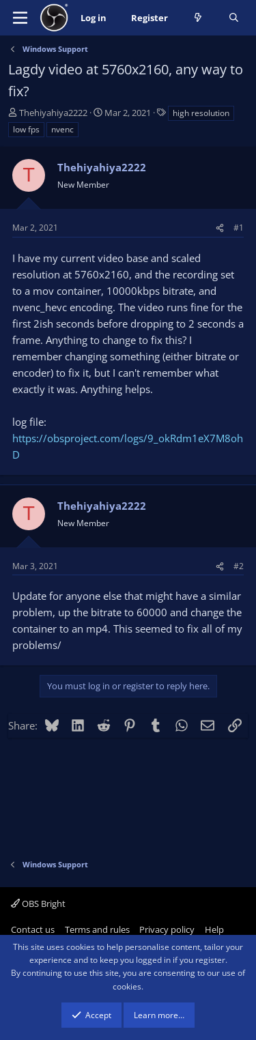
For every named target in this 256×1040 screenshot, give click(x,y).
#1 (238, 227)
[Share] (220, 227)
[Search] (234, 18)
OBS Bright (38, 903)
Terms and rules (97, 929)
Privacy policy (167, 929)
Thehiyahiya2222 (53, 112)
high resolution (201, 113)
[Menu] (20, 17)
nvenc (62, 129)
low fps (26, 129)
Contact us (33, 929)
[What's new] (198, 18)
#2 (238, 566)
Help (214, 929)
